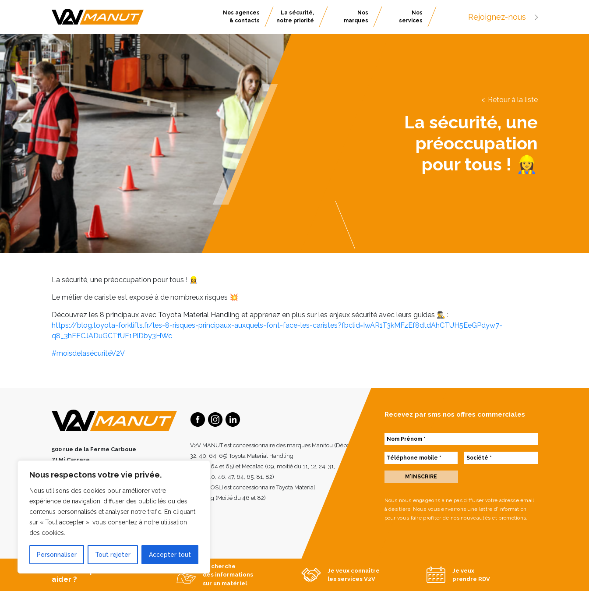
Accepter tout (170, 554)
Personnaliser (57, 554)
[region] (114, 516)
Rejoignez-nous (503, 16)
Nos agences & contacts (241, 17)
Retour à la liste (513, 100)
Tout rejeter (112, 554)
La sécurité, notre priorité (295, 17)
